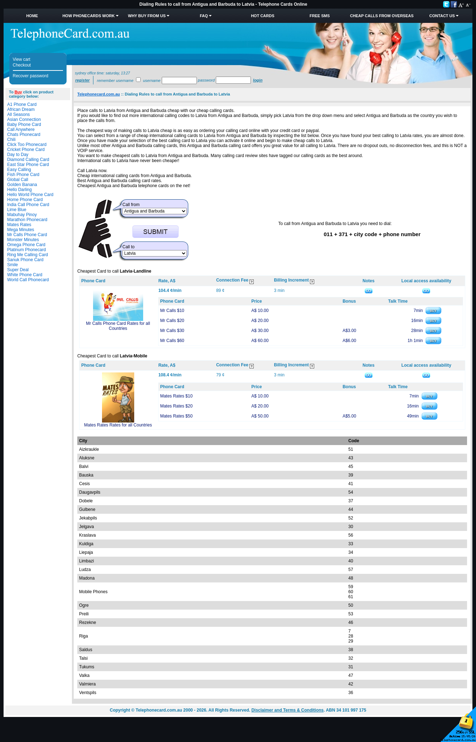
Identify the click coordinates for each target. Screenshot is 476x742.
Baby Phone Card (24, 124)
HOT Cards (262, 16)
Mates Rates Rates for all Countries (118, 425)
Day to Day (17, 154)
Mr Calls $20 (172, 320)
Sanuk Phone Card (25, 259)
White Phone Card (24, 274)
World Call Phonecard (28, 279)
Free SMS (320, 16)
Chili (11, 139)
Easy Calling (19, 169)
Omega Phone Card (26, 244)
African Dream (21, 109)
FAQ (204, 16)
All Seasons (18, 114)
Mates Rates (19, 224)
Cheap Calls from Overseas (382, 16)
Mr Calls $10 (172, 310)
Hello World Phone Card (30, 194)
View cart (21, 59)
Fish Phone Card (23, 174)
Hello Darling (19, 189)
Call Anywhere (21, 129)
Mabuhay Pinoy (22, 214)
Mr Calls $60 (172, 340)
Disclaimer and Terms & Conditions (287, 710)
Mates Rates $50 (176, 416)
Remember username (115, 80)
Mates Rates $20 (176, 406)
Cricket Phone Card (26, 149)
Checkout (22, 65)
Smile (12, 264)
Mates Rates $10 (176, 396)
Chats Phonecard (23, 134)
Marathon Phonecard (27, 219)
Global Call (17, 179)
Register (82, 80)
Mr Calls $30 (172, 330)
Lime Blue (16, 209)
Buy (18, 92)
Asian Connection (24, 119)
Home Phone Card (25, 199)
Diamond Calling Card (28, 159)
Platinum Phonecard (26, 249)
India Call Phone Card (28, 204)
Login (257, 80)
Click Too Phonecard (27, 144)
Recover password (30, 75)
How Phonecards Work (88, 16)
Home (32, 16)
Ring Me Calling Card (27, 254)
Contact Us (442, 16)
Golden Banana (22, 184)
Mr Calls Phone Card (27, 234)
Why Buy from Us (147, 16)
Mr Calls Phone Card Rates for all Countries (118, 326)
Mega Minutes (20, 229)
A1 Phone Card (22, 104)
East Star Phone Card (28, 164)
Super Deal (18, 269)
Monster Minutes (23, 239)
